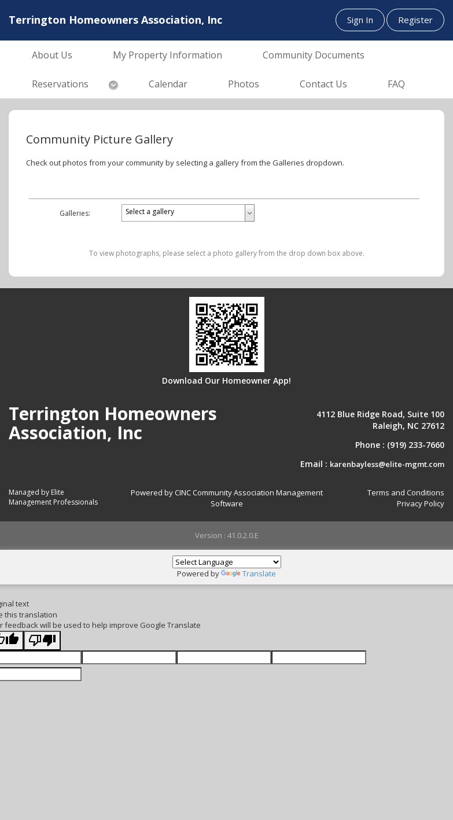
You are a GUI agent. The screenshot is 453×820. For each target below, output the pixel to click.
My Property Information (167, 55)
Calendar (168, 84)
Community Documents (313, 55)
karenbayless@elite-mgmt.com (387, 464)
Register (415, 19)
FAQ (396, 84)
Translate (248, 573)
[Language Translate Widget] (226, 562)
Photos (243, 84)
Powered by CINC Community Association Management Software (227, 498)
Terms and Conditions (405, 492)
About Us (52, 55)
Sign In (360, 19)
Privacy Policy (420, 503)
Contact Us (323, 84)
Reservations (60, 84)
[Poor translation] (42, 641)
